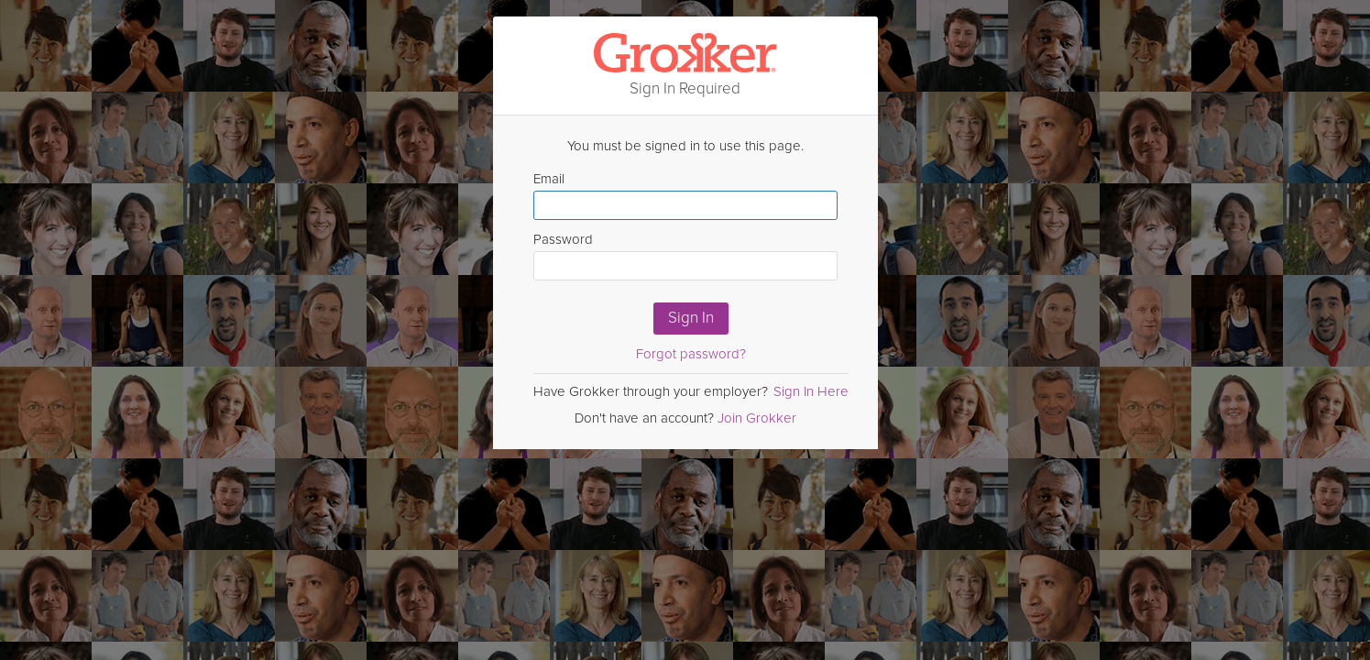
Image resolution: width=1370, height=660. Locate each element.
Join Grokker (757, 418)
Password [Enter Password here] (685, 255)
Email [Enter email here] (685, 195)
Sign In (691, 317)
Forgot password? (691, 354)
